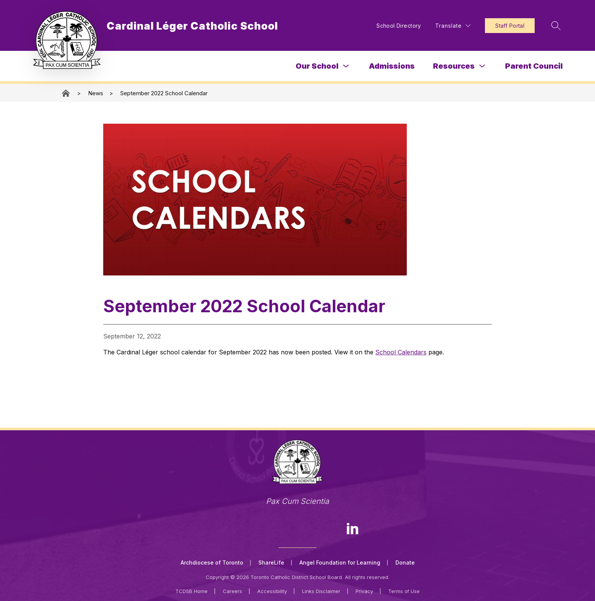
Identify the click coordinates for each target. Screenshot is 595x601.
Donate (405, 562)
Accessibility (272, 590)
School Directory (394, 25)
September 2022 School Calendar (164, 93)
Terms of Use (404, 590)
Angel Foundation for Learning (339, 562)
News (95, 93)
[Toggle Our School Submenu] (346, 66)
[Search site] (552, 25)
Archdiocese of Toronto (212, 562)
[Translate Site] (448, 25)
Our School (317, 66)
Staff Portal (505, 25)
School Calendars (401, 352)
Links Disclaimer (321, 590)
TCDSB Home (191, 590)
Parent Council (534, 66)
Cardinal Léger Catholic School (66, 93)
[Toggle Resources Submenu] (482, 66)
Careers (232, 590)
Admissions (392, 66)
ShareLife (271, 562)
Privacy (364, 590)
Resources (454, 66)
